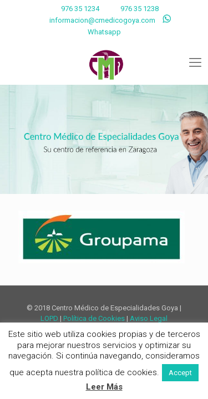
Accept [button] (180, 373)
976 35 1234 (79, 8)
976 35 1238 (139, 8)
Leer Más (104, 387)
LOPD (49, 318)
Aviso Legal (149, 318)
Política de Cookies (94, 318)
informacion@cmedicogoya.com (102, 20)
